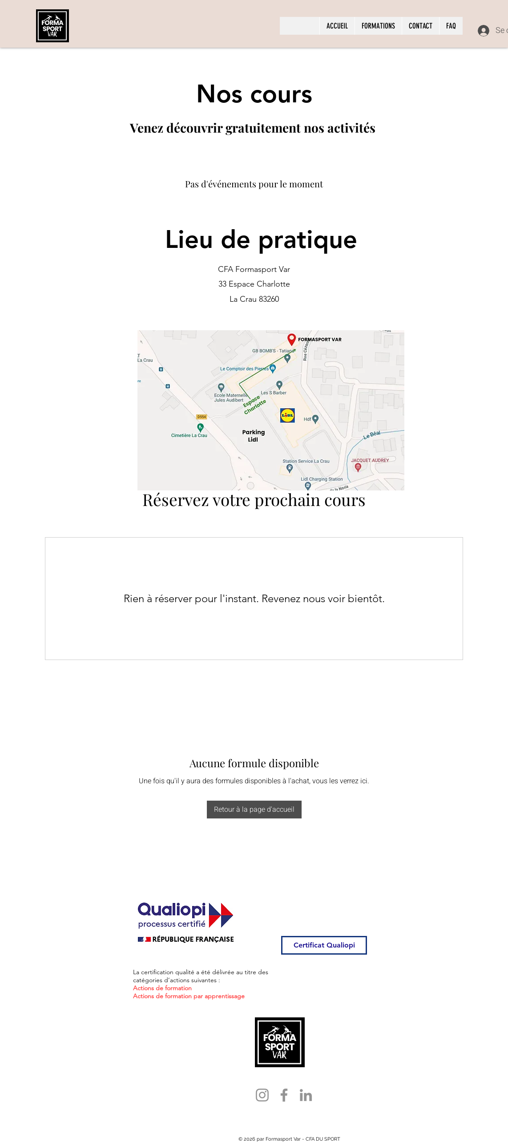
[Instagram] (262, 1095)
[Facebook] (284, 1095)
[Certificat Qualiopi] (324, 945)
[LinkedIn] (305, 1095)
